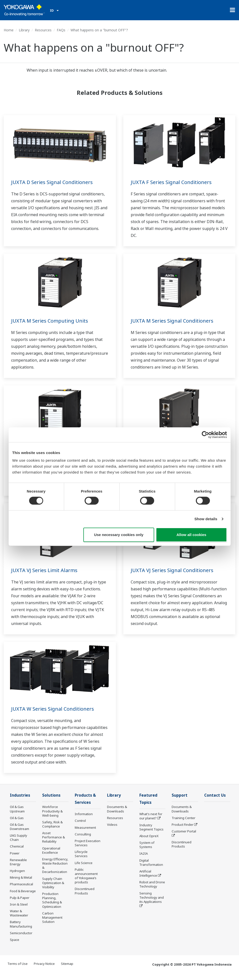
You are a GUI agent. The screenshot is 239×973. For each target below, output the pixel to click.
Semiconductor (21, 933)
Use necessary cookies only (118, 535)
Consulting (83, 834)
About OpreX (149, 836)
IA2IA (143, 853)
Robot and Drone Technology (152, 884)
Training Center (183, 818)
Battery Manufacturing (21, 924)
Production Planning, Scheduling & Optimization (52, 900)
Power (14, 853)
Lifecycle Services (81, 853)
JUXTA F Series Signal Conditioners (171, 182)
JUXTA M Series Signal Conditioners (172, 320)
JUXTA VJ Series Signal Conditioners (172, 570)
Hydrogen (17, 871)
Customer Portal (184, 831)
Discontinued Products (84, 891)
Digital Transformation (151, 862)
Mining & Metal (21, 877)
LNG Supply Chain (18, 837)
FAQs (61, 30)
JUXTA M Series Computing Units (49, 320)
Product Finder (182, 824)
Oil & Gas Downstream (19, 826)
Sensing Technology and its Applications (151, 897)
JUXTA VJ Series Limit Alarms (44, 570)
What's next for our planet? (150, 816)
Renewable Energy (18, 862)
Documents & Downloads (117, 809)
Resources (43, 30)
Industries (20, 795)
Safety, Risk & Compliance (52, 824)
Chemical (17, 846)
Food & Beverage (23, 891)
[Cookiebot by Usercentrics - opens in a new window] (205, 434)
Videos (112, 824)
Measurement (85, 827)
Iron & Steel (19, 904)
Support (179, 795)
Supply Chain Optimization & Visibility (53, 882)
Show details (205, 519)
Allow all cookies (191, 535)
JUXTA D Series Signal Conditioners (52, 182)
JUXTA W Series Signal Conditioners (52, 708)
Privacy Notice (44, 963)
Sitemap (67, 963)
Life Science (83, 863)
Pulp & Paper (19, 897)
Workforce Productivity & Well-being (52, 811)
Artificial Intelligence (148, 873)
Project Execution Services (87, 843)
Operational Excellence (51, 850)
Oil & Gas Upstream (17, 809)
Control (80, 820)
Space (14, 939)
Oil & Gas (17, 818)
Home (9, 30)
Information (84, 814)
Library (24, 30)
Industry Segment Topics (151, 827)
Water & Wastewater (19, 913)
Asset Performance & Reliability (53, 837)
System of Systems (146, 844)
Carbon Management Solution (52, 917)
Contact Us (215, 795)
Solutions (51, 795)
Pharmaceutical (21, 884)
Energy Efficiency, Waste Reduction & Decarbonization (55, 865)
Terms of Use (17, 963)
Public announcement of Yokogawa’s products (86, 875)
